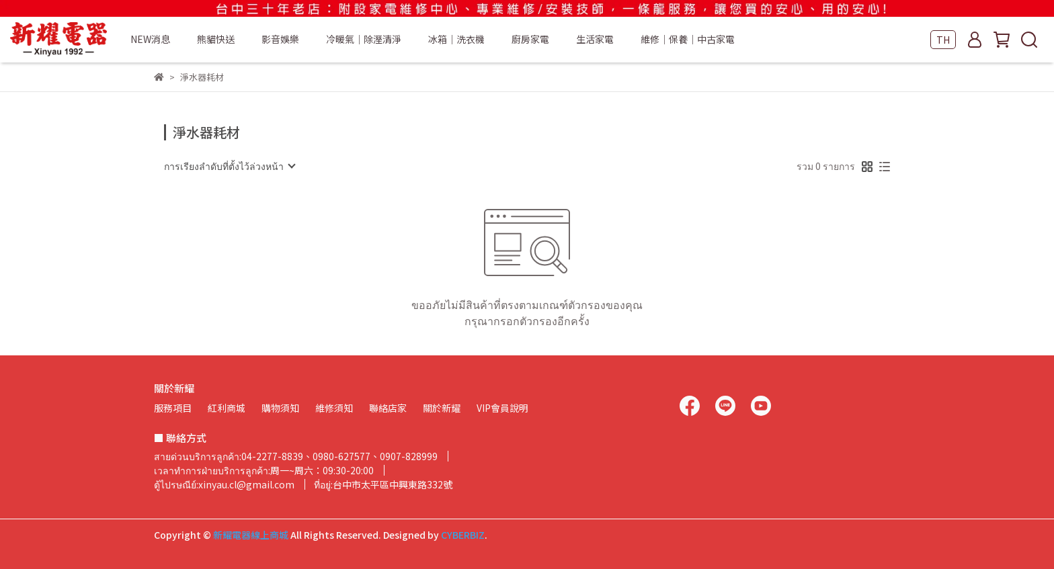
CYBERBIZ (463, 534)
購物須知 (280, 407)
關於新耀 (441, 407)
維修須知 (334, 407)
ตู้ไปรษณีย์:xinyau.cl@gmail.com (224, 484)
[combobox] (229, 166)
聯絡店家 (388, 407)
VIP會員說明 (502, 407)
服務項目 (173, 407)
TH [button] (943, 40)
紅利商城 (226, 407)
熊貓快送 (216, 39)
